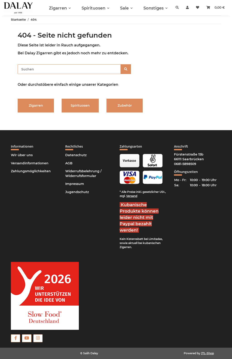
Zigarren (36, 105)
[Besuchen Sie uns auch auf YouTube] (26, 338)
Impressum (74, 184)
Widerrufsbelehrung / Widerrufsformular (83, 173)
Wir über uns (22, 155)
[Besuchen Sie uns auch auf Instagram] (38, 338)
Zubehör (125, 105)
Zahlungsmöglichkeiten (31, 171)
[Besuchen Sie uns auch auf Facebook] (15, 338)
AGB (68, 163)
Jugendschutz (77, 192)
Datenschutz (76, 155)
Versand (131, 196)
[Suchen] (69, 69)
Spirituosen (80, 105)
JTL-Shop (207, 353)
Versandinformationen (29, 163)
